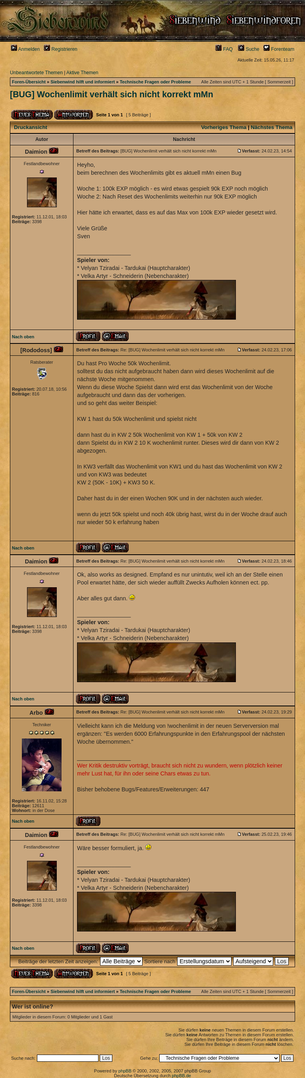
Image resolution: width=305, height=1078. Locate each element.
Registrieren (60, 49)
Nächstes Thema (272, 127)
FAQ (224, 49)
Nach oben (23, 336)
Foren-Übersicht (29, 81)
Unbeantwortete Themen (36, 72)
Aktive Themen (82, 72)
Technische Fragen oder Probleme (155, 81)
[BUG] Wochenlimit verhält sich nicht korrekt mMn (111, 94)
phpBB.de (181, 1075)
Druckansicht (30, 127)
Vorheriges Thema (223, 127)
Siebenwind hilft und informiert (82, 81)
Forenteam (278, 49)
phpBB (124, 1070)
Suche (248, 49)
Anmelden (25, 49)
